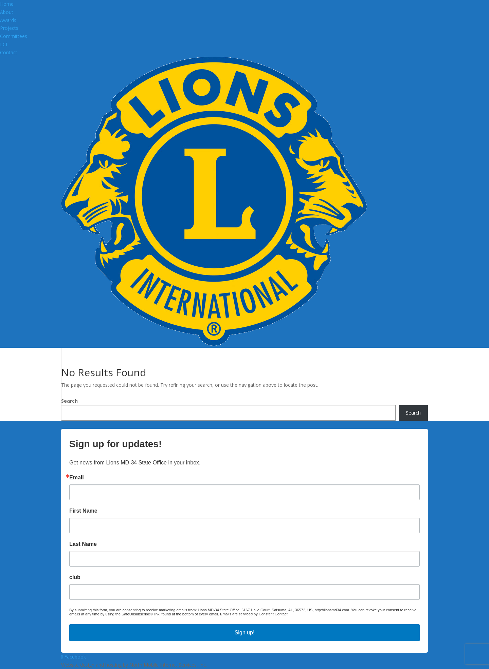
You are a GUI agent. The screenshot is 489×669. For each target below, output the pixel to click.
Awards (8, 20)
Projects (9, 28)
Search (69, 401)
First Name (83, 511)
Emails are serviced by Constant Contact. (254, 614)
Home (7, 4)
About (6, 12)
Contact (8, 52)
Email (76, 477)
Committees (13, 36)
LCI (3, 44)
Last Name (83, 544)
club (74, 577)
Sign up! (245, 632)
